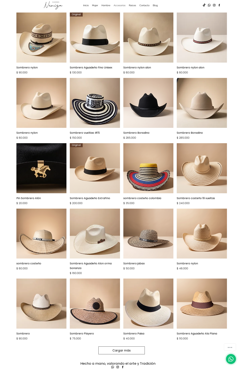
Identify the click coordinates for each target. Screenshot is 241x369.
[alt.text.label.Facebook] (219, 5)
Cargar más (121, 350)
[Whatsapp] (209, 5)
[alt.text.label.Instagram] (214, 5)
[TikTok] (204, 5)
